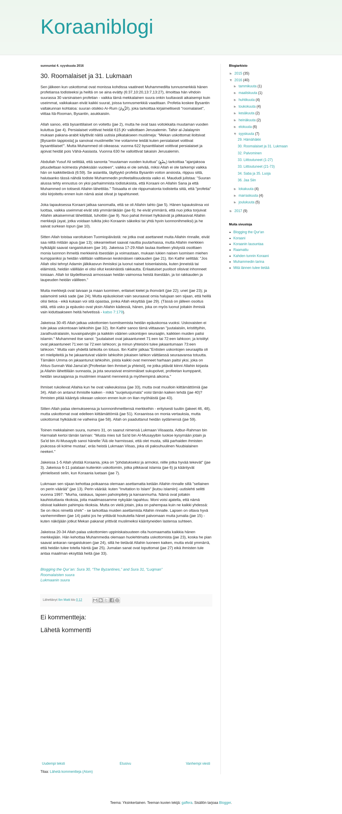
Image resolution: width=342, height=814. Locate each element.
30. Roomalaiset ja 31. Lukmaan (262, 146)
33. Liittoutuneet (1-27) (255, 160)
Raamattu (241, 250)
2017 (238, 211)
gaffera (187, 803)
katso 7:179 (113, 312)
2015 (238, 73)
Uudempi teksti (53, 763)
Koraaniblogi (97, 26)
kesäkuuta (246, 113)
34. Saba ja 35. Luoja (254, 173)
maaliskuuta (248, 93)
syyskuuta (246, 134)
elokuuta (245, 127)
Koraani (239, 238)
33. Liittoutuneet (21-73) (256, 166)
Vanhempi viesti (198, 763)
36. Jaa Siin (247, 180)
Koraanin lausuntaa (248, 244)
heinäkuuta (247, 120)
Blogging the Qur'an (249, 232)
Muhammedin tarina (249, 262)
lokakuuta (246, 189)
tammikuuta (247, 86)
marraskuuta (248, 195)
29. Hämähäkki (249, 140)
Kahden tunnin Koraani (251, 256)
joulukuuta (246, 202)
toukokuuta (247, 106)
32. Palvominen (250, 153)
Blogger (225, 803)
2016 (238, 80)
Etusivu (125, 763)
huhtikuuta (247, 100)
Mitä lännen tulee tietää (251, 268)
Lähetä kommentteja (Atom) (71, 772)
